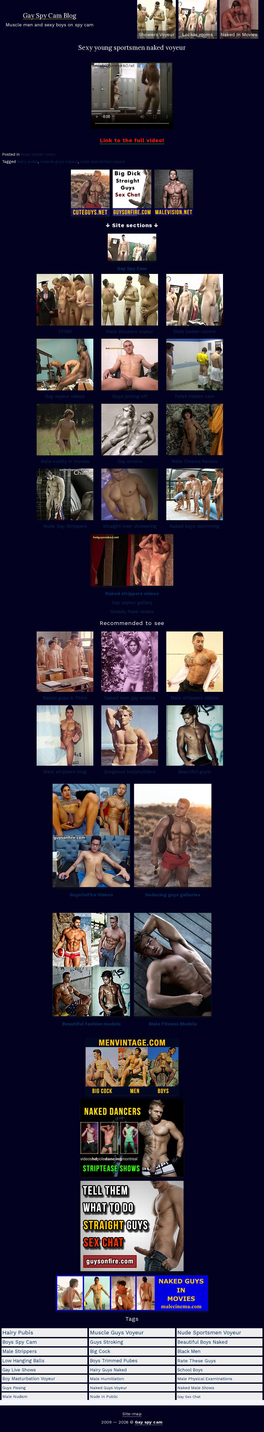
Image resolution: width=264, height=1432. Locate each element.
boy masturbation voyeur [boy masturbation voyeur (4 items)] (28, 1378)
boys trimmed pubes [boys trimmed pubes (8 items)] (113, 1360)
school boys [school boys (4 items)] (190, 1369)
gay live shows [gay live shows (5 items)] (19, 1369)
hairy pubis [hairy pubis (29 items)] (17, 1332)
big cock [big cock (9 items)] (100, 1351)
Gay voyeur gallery (132, 602)
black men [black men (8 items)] (189, 1351)
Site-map (132, 1413)
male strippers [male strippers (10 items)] (19, 1351)
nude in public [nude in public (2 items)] (104, 1396)
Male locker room (38, 154)
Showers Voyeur (156, 34)
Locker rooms (197, 34)
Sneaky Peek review (132, 611)
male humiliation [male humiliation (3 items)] (107, 1378)
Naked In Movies (239, 34)
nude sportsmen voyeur (103, 161)
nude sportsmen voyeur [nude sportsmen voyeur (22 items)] (209, 1332)
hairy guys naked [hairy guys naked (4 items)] (108, 1369)
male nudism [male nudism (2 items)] (14, 1396)
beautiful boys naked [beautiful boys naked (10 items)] (202, 1342)
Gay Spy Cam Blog (49, 16)
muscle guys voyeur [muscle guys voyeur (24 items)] (117, 1332)
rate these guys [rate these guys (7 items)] (196, 1360)
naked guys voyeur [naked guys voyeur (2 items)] (108, 1388)
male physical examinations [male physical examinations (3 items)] (204, 1378)
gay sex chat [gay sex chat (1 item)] (189, 1397)
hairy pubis (27, 161)
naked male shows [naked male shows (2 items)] (195, 1388)
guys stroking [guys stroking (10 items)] (106, 1342)
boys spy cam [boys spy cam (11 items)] (19, 1342)
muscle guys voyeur (59, 161)
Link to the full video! (132, 140)
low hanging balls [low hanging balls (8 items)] (23, 1360)
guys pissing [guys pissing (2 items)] (14, 1388)
